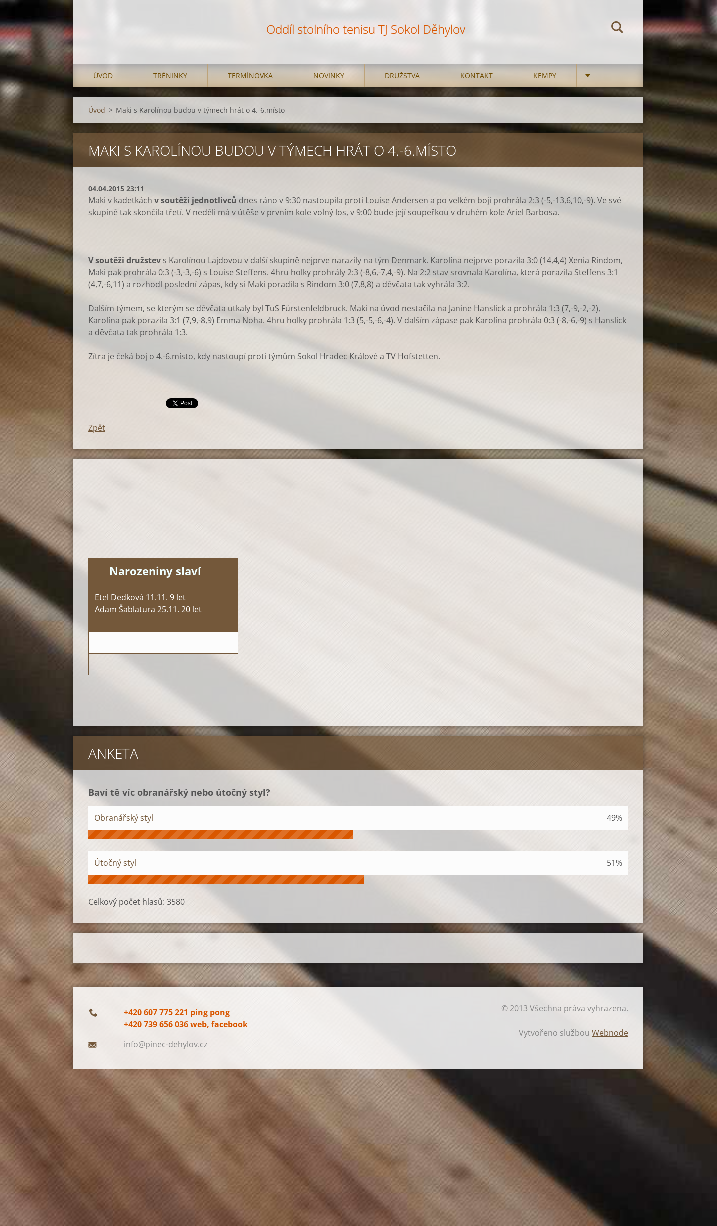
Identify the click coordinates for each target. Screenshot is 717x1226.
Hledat (618, 29)
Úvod (103, 75)
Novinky (329, 75)
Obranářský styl (124, 818)
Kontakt (476, 75)
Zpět (97, 428)
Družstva (402, 75)
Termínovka (250, 75)
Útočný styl (115, 863)
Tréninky (171, 75)
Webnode (610, 1033)
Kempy (545, 75)
